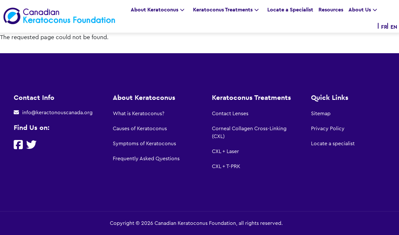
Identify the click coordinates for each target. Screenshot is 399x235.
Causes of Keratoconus (140, 128)
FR (384, 27)
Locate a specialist (333, 143)
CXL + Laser (225, 151)
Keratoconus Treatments (227, 9)
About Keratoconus (159, 9)
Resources (330, 9)
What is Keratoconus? (138, 113)
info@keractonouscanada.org (57, 112)
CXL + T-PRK (226, 166)
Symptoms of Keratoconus (144, 143)
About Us (364, 9)
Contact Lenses (230, 113)
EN (394, 27)
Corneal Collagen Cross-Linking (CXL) (249, 132)
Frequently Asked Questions (146, 158)
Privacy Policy (328, 128)
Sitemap (321, 113)
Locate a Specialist (290, 9)
